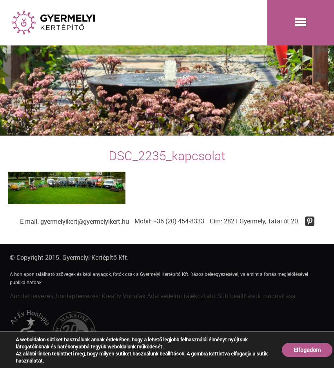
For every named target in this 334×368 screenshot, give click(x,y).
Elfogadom (307, 349)
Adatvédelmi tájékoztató (181, 296)
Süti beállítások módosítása (256, 296)
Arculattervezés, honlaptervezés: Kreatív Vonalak (77, 296)
